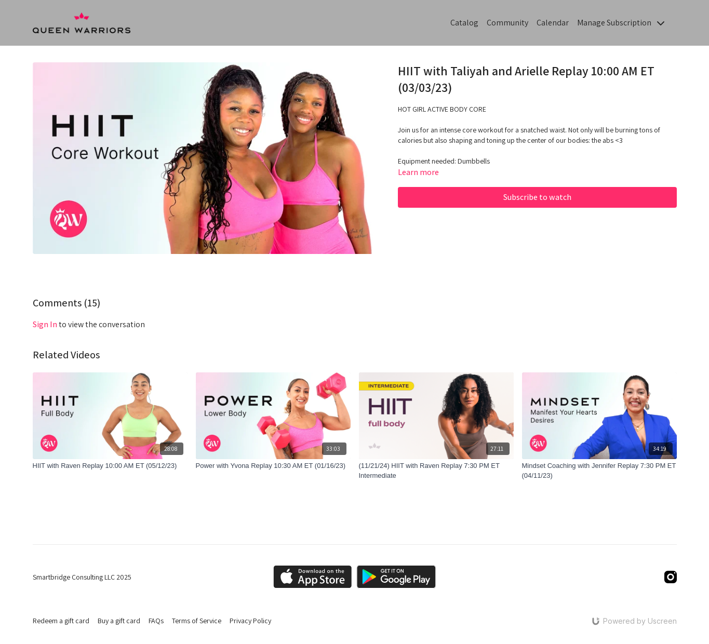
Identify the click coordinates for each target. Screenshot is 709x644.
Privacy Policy (250, 620)
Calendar (553, 22)
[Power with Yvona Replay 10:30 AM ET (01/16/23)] (273, 466)
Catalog (464, 22)
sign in (45, 324)
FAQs (156, 620)
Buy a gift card (119, 620)
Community (507, 22)
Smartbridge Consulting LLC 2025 (82, 577)
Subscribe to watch (537, 197)
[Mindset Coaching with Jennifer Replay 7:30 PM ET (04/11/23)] (599, 471)
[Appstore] (312, 576)
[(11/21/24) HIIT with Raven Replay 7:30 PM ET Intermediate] (436, 471)
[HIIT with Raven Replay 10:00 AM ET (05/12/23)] (110, 466)
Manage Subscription (620, 22)
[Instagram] (670, 577)
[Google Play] (396, 576)
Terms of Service (196, 620)
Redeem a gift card (61, 620)
